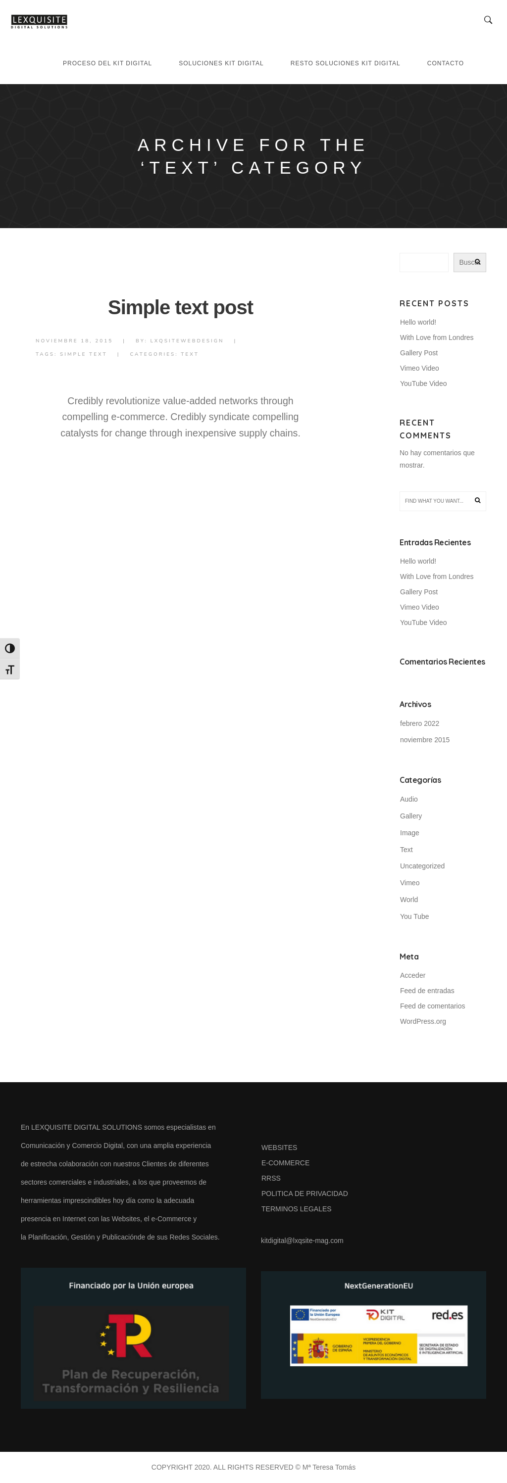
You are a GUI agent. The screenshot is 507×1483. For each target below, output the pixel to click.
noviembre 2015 (425, 740)
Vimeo (409, 883)
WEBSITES (279, 1147)
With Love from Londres (437, 337)
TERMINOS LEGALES (296, 1209)
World (409, 900)
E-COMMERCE (285, 1163)
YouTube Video (423, 383)
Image (409, 833)
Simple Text (83, 354)
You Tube (414, 916)
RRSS (271, 1178)
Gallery (411, 816)
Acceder (412, 975)
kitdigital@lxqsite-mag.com (302, 1240)
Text (190, 354)
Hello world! (418, 322)
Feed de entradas (427, 991)
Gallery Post (419, 353)
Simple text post (180, 307)
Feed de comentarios (432, 1006)
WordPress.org (423, 1021)
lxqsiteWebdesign (187, 340)
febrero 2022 (419, 723)
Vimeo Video (419, 368)
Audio (409, 799)
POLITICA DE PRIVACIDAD (304, 1193)
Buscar (470, 262)
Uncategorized (422, 866)
